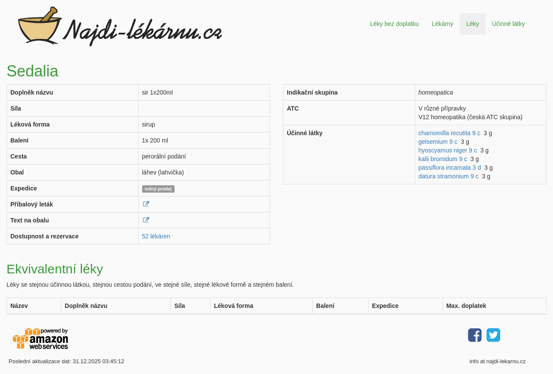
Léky (472, 23)
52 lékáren (156, 236)
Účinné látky (508, 23)
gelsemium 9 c (438, 141)
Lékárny (442, 23)
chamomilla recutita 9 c (449, 133)
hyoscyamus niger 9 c (448, 150)
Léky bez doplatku (394, 23)
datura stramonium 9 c (449, 176)
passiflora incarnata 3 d (450, 167)
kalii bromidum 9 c (443, 158)
